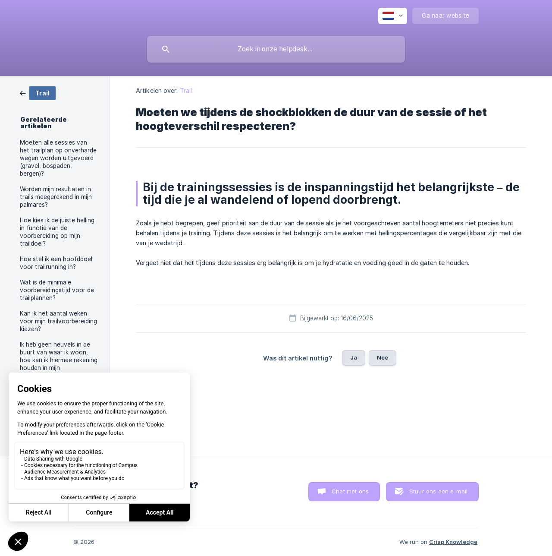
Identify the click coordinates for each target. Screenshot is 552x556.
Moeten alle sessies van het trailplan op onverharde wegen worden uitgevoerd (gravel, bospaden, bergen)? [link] (58, 158)
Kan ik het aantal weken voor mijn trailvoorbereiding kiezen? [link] (58, 321)
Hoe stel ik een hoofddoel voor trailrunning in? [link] (56, 263)
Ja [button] (353, 357)
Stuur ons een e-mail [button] (438, 491)
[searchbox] (276, 49)
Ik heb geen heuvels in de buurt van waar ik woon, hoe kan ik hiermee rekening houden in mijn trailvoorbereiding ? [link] (58, 360)
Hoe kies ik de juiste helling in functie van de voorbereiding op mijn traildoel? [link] (57, 232)
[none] (392, 16)
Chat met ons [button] (350, 491)
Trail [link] (186, 90)
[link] (38, 92)
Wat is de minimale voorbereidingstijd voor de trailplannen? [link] (57, 290)
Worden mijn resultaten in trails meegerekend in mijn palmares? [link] (56, 197)
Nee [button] (382, 357)
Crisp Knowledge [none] (453, 541)
